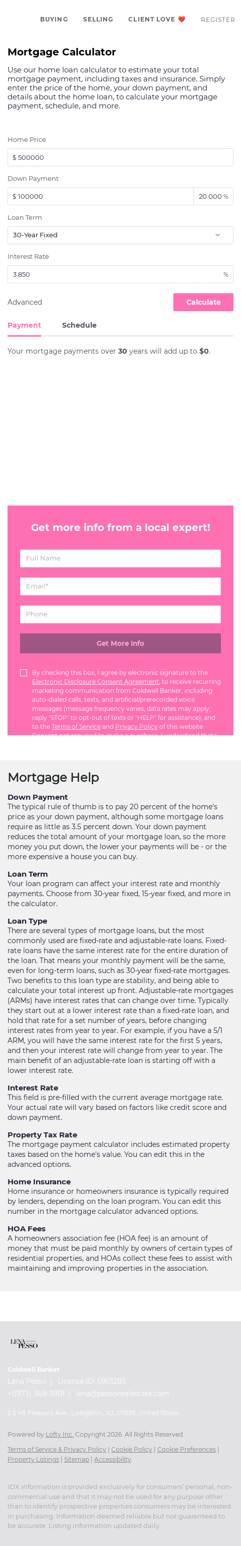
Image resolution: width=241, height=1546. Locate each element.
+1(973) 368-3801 (36, 1393)
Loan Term (25, 217)
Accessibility (112, 1459)
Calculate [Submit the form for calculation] (203, 302)
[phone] (120, 614)
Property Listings (33, 1459)
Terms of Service (76, 726)
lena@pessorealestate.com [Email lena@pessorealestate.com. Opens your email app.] (122, 1393)
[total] (120, 157)
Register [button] (218, 19)
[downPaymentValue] (100, 196)
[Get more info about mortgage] (120, 643)
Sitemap (76, 1459)
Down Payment (33, 178)
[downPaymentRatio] (213, 196)
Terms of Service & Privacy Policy (57, 1449)
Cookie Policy (131, 1449)
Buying (54, 19)
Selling (98, 19)
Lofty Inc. (60, 1434)
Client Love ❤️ (156, 19)
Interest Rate (28, 256)
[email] (120, 586)
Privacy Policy (136, 726)
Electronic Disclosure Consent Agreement (95, 681)
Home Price (27, 139)
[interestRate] (120, 274)
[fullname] (120, 558)
